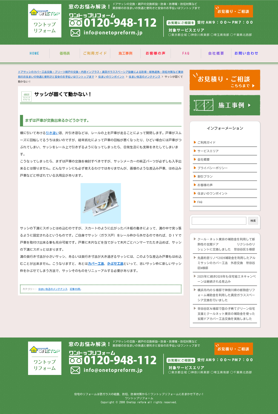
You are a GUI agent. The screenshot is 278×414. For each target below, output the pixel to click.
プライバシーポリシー (212, 168)
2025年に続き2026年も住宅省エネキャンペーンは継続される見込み (226, 279)
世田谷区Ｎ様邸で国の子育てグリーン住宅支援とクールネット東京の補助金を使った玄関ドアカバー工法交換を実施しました (226, 313)
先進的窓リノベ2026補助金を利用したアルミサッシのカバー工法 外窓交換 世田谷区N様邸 (226, 263)
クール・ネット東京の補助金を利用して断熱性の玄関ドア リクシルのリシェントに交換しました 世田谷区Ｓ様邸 (226, 244)
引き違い (52, 133)
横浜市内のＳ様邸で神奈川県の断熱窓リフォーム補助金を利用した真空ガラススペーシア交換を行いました (226, 295)
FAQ (186, 53)
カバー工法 (96, 263)
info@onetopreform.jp (107, 34)
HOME (34, 53)
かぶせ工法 (115, 263)
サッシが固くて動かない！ (63, 94)
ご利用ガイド (95, 53)
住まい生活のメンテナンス (52, 289)
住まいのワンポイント (212, 193)
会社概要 (216, 53)
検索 (253, 220)
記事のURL (75, 289)
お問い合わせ (246, 53)
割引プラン (205, 176)
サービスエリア (208, 151)
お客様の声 (156, 53)
